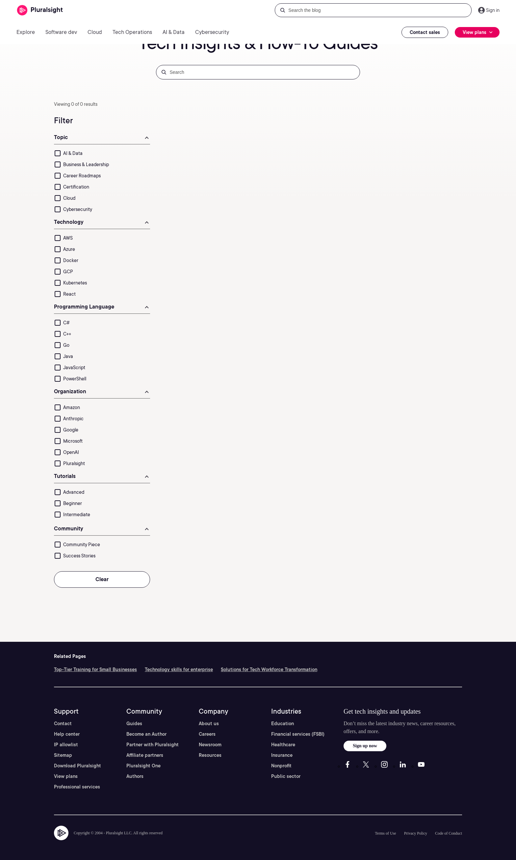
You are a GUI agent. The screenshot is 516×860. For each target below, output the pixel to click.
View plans (66, 776)
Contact (63, 723)
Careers (207, 734)
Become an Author (146, 734)
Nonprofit (281, 765)
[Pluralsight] (40, 10)
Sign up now (365, 745)
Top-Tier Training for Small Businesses (95, 669)
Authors (134, 776)
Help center (67, 734)
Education (282, 723)
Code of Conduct (448, 833)
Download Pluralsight (77, 765)
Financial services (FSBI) (297, 734)
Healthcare (283, 744)
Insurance (282, 755)
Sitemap (63, 755)
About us (209, 723)
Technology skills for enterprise (179, 669)
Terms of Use (385, 833)
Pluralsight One (143, 765)
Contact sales (425, 32)
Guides (134, 723)
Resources (210, 755)
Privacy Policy (415, 833)
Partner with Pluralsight (152, 744)
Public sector (285, 776)
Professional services (77, 786)
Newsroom (210, 744)
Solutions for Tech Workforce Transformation (269, 669)
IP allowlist (66, 744)
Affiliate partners (144, 755)
